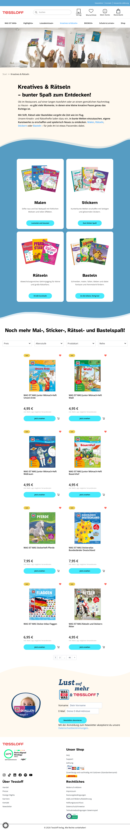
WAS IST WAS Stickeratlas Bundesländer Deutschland (82, 549)
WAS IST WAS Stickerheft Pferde (39, 547)
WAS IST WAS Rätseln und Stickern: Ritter (85, 625)
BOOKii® (88, 23)
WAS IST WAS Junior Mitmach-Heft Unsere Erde (40, 396)
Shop (123, 23)
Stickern (90, 202)
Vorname (63, 705)
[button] (58, 418)
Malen (40, 202)
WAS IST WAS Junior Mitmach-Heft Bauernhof (85, 472)
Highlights (28, 23)
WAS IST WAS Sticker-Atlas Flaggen (40, 623)
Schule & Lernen (106, 23)
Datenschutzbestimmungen (73, 728)
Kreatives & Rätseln (69, 23)
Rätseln (40, 275)
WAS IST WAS (11, 23)
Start (5, 74)
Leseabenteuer (46, 23)
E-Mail (61, 711)
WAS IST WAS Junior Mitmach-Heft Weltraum (40, 472)
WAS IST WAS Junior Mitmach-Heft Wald (85, 396)
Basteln (90, 275)
